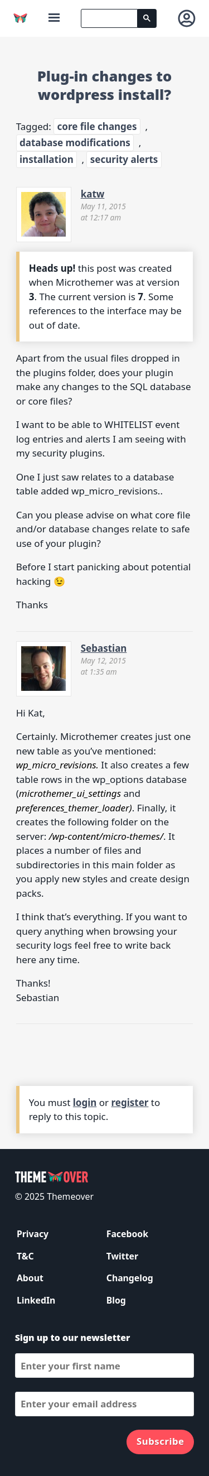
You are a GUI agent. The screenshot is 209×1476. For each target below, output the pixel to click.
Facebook (127, 1234)
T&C (25, 1256)
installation (47, 159)
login (85, 1102)
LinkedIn (36, 1300)
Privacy (32, 1234)
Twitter (122, 1256)
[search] (109, 18)
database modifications (75, 142)
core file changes (97, 126)
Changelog (129, 1278)
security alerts (124, 159)
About (30, 1278)
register (130, 1102)
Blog (116, 1300)
